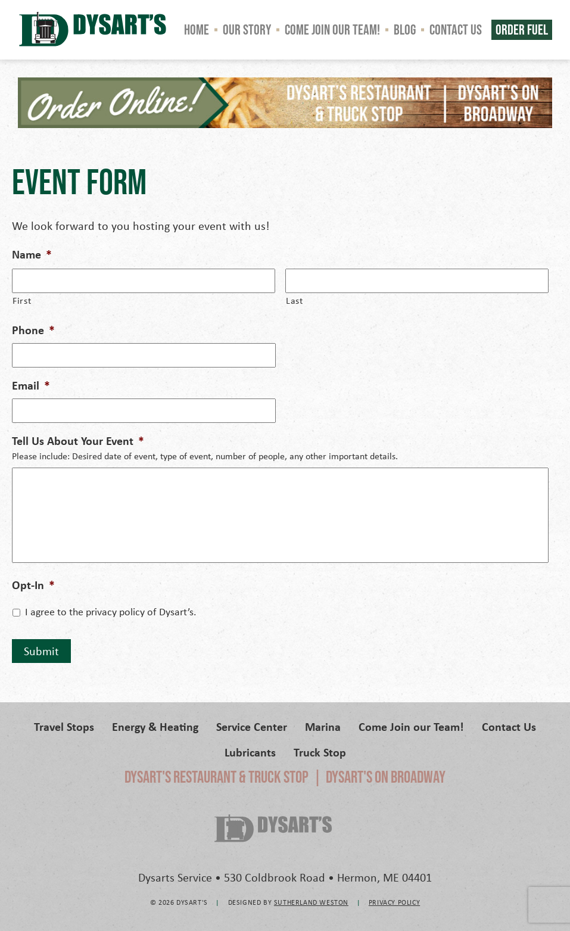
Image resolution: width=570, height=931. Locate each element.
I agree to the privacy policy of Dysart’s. (111, 611)
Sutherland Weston (311, 902)
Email (31, 385)
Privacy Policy (394, 902)
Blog (405, 29)
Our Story (247, 29)
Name (32, 254)
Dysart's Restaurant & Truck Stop (216, 776)
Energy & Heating (155, 726)
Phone (33, 330)
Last (294, 300)
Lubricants (250, 752)
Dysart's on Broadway (386, 776)
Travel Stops (64, 726)
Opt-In (33, 585)
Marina (323, 726)
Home (196, 29)
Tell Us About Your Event (78, 441)
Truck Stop (320, 752)
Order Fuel (522, 29)
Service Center (251, 726)
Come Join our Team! (332, 29)
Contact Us (455, 29)
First (22, 300)
